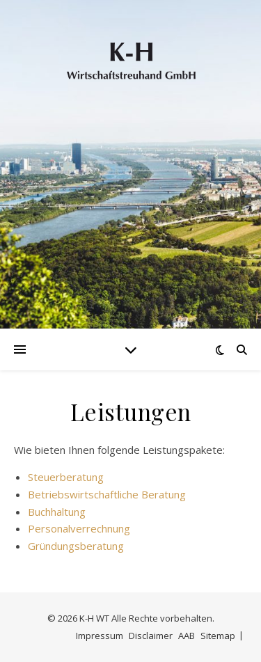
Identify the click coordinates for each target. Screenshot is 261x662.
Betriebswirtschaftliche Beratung (107, 494)
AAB (186, 635)
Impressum (99, 635)
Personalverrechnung (79, 528)
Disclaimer (151, 635)
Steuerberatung (66, 477)
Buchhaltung (57, 512)
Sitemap (217, 635)
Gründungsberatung (76, 546)
